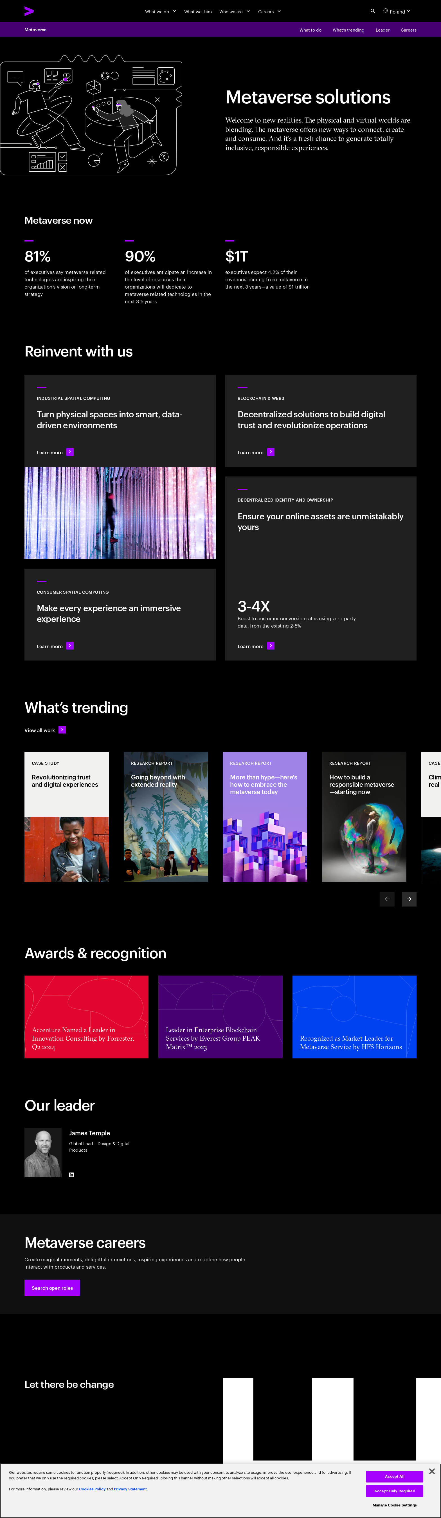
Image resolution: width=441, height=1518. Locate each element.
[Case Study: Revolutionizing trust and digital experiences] (66, 817)
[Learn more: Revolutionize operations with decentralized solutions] (321, 421)
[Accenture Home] (43, 11)
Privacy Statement (130, 1489)
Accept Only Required (394, 1491)
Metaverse (35, 29)
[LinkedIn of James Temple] (71, 1174)
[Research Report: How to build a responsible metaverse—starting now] (364, 817)
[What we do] (161, 11)
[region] (220, 1491)
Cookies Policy (92, 1489)
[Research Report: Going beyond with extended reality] (166, 817)
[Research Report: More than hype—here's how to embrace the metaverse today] (265, 817)
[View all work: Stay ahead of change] (45, 730)
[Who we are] (235, 11)
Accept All (394, 1476)
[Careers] (270, 11)
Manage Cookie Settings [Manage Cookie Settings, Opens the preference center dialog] (395, 1505)
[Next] (409, 899)
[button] (52, 1288)
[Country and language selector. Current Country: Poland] (397, 11)
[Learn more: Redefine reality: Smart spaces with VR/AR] (120, 615)
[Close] (432, 1471)
